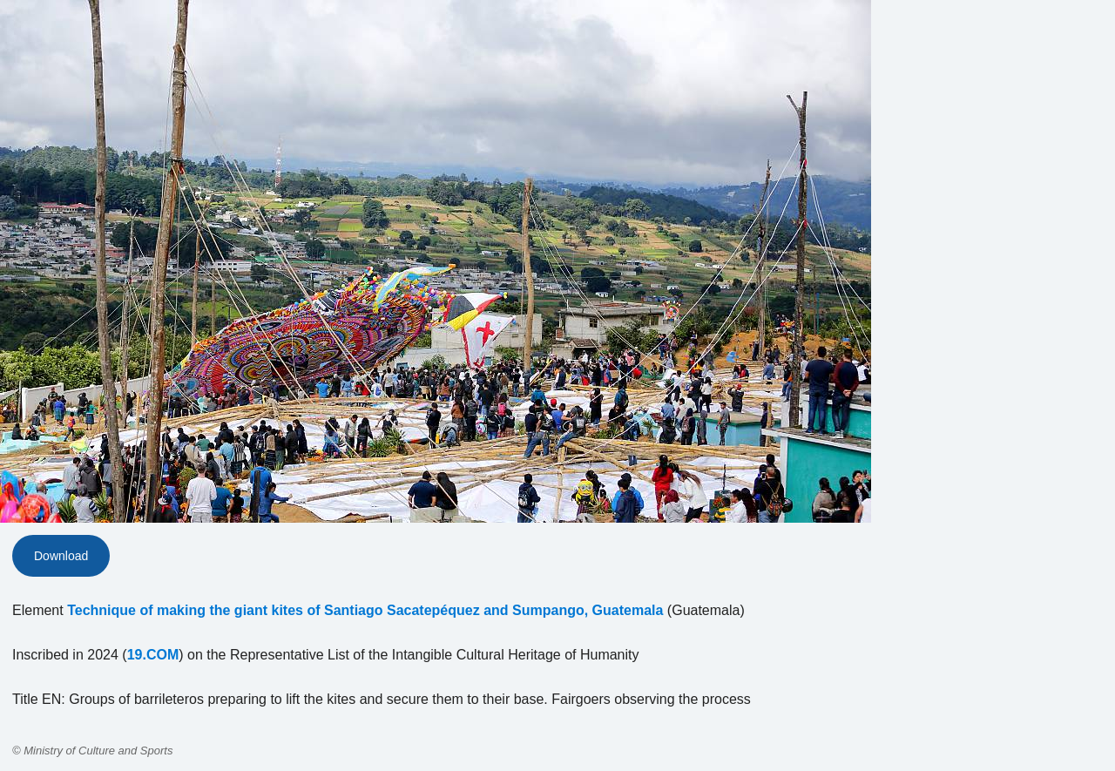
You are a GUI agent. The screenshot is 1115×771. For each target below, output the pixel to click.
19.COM (153, 654)
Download (61, 556)
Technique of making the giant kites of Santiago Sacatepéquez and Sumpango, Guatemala (365, 610)
